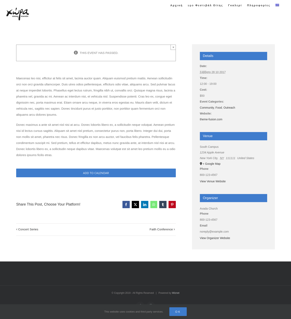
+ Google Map (211, 163)
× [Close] (173, 47)
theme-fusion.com (211, 119)
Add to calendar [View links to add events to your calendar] (96, 173)
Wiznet (175, 293)
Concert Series (28, 229)
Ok (178, 312)
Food (218, 107)
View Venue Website (213, 181)
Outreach (229, 107)
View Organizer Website (215, 238)
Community (207, 107)
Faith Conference (161, 229)
